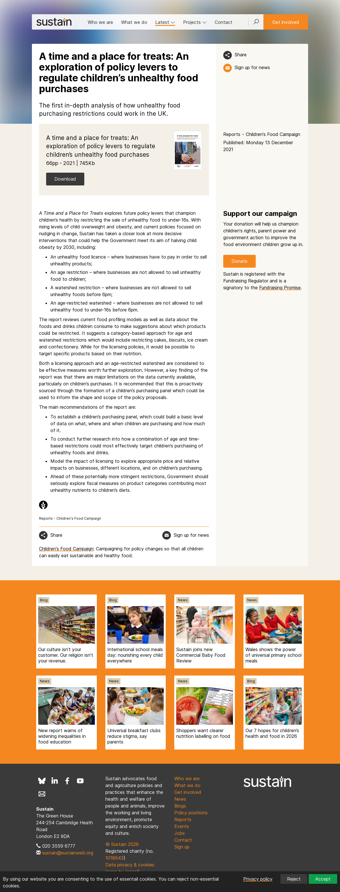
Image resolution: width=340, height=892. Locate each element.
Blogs (180, 806)
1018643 (114, 858)
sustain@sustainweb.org (67, 853)
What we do (134, 22)
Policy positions (191, 812)
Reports (231, 134)
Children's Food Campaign (273, 134)
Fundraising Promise (280, 287)
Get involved (285, 22)
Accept (323, 879)
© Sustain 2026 (122, 844)
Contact (223, 22)
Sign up (181, 847)
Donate (239, 261)
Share (241, 54)
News (183, 600)
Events (181, 826)
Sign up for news (252, 67)
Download (65, 179)
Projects (195, 22)
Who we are (100, 22)
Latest (165, 22)
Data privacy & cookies (129, 865)
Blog (44, 600)
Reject (294, 879)
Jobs (179, 833)
